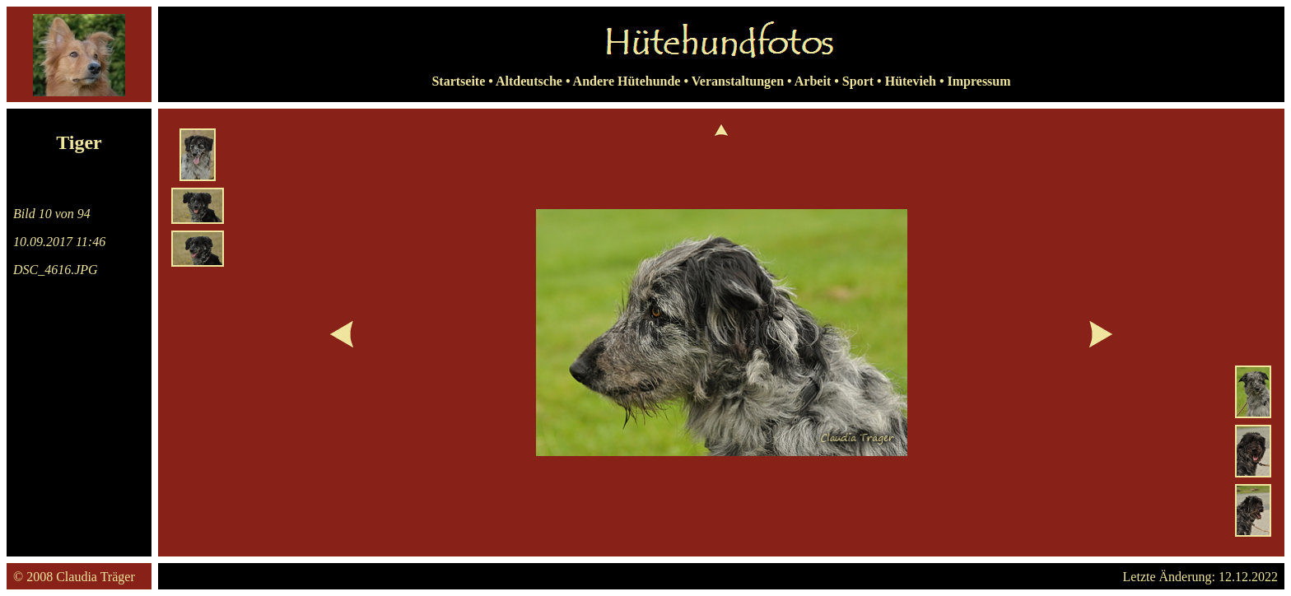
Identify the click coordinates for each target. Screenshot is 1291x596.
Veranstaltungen (738, 81)
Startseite (458, 81)
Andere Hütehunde (627, 81)
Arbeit (813, 81)
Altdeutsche (529, 81)
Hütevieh (910, 81)
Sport (858, 81)
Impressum (979, 81)
